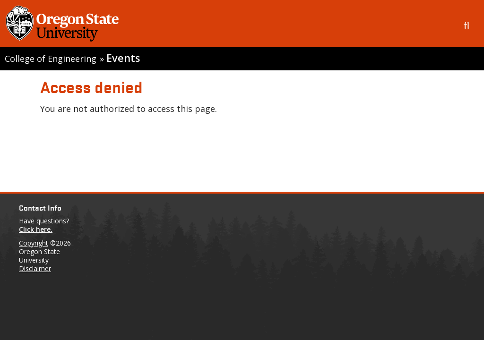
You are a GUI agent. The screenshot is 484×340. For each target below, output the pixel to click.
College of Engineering (50, 58)
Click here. (35, 229)
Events (123, 58)
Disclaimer (35, 268)
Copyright (33, 242)
